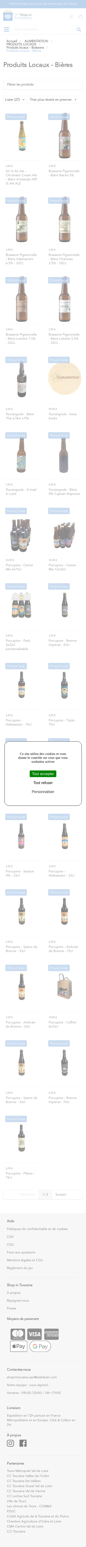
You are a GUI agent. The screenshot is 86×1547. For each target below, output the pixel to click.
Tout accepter (43, 774)
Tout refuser (43, 783)
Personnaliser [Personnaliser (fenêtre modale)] (43, 792)
